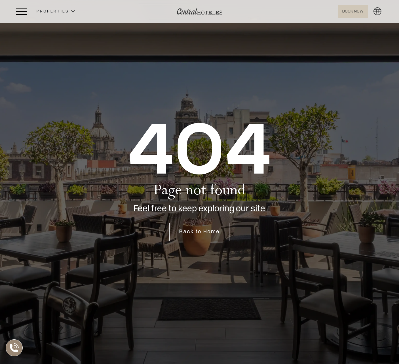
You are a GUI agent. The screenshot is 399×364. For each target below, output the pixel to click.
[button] (56, 11)
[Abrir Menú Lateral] (21, 11)
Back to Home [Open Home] (199, 231)
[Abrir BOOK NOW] (353, 11)
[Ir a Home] (199, 11)
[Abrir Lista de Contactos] (16, 347)
